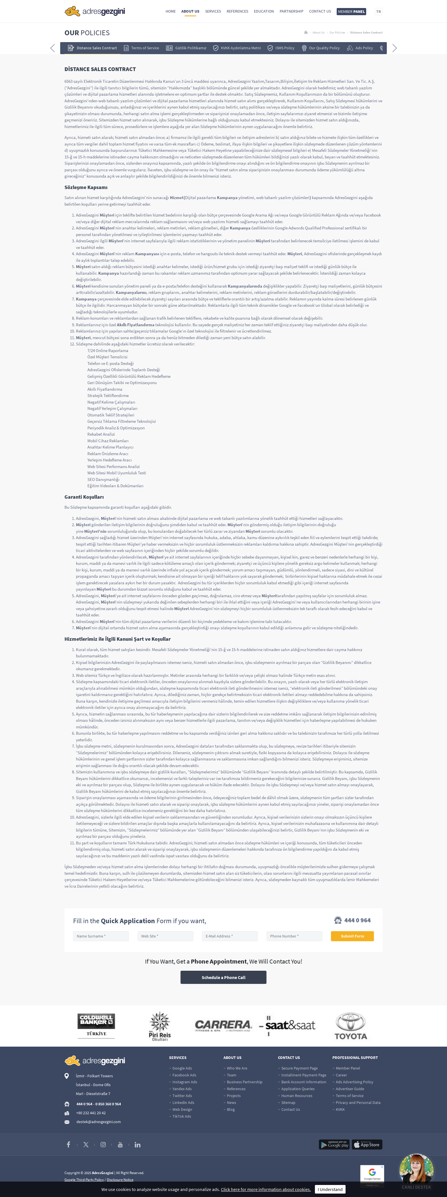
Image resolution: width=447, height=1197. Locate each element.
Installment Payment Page (302, 1075)
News (229, 1102)
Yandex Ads (180, 1088)
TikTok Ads (180, 1116)
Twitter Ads (180, 1095)
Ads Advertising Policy (352, 1081)
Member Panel (346, 1068)
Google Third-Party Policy (84, 1179)
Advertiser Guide (348, 1088)
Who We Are (235, 1068)
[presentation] (52, 48)
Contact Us (320, 11)
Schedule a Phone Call (224, 977)
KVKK (338, 1109)
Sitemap (286, 1102)
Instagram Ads (183, 1081)
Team (229, 1075)
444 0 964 (352, 920)
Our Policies (337, 32)
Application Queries (296, 1088)
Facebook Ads (182, 1075)
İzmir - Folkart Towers (94, 1075)
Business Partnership (242, 1081)
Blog (229, 1109)
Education (264, 11)
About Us (190, 11)
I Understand (330, 1189)
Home (171, 11)
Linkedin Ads (181, 1102)
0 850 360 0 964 (108, 1103)
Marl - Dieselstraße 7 (93, 1093)
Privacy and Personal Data (356, 1102)
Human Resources (295, 1095)
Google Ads (180, 1068)
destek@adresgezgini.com (99, 1121)
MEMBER (351, 11)
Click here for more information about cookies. (266, 1189)
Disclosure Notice (120, 1179)
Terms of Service (348, 1095)
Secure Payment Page (298, 1068)
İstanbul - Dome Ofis (93, 1084)
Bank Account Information (302, 1081)
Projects (232, 1095)
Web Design (180, 1109)
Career (339, 1075)
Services (213, 11)
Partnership (291, 11)
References (237, 11)
